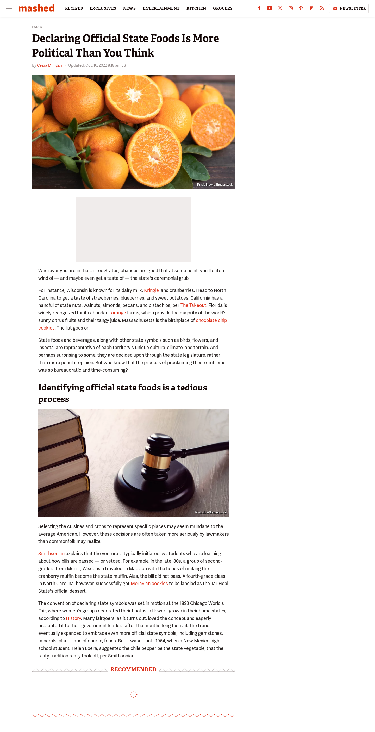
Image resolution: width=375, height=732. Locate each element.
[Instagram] (291, 9)
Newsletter (349, 8)
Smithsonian (51, 553)
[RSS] (322, 9)
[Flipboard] (311, 9)
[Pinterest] (301, 9)
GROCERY (223, 8)
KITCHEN (196, 8)
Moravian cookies (149, 583)
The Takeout (193, 305)
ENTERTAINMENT (161, 8)
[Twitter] (280, 9)
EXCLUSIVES (103, 8)
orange (118, 313)
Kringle (151, 290)
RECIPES (74, 8)
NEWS (129, 8)
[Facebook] (259, 9)
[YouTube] (270, 9)
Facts (37, 27)
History (73, 618)
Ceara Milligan (49, 65)
